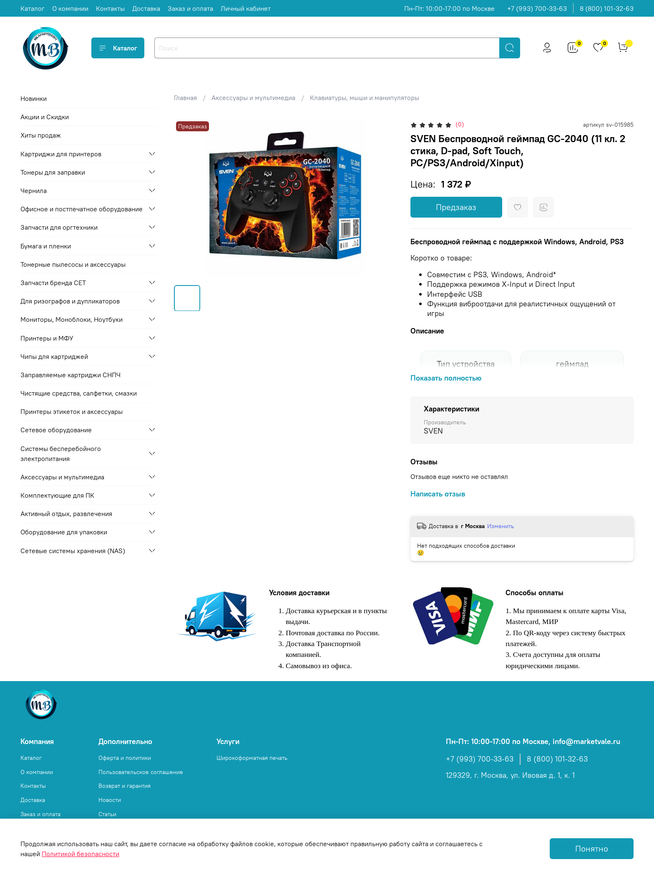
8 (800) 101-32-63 (607, 8)
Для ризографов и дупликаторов (70, 301)
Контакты (110, 8)
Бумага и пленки (45, 246)
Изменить (500, 526)
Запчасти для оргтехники (59, 227)
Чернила (33, 190)
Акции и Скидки (44, 117)
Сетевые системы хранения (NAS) (72, 550)
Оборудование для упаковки (63, 532)
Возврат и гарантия (124, 785)
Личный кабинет (246, 8)
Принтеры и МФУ (46, 338)
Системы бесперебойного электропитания (60, 453)
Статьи (107, 814)
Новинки (33, 98)
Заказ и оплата (190, 8)
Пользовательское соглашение (140, 772)
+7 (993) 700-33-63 (537, 8)
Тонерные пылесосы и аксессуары (73, 264)
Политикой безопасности (80, 853)
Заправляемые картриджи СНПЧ (70, 375)
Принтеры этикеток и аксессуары (71, 411)
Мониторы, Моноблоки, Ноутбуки (71, 319)
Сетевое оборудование (56, 430)
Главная (185, 97)
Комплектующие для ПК (57, 495)
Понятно (591, 848)
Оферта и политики (124, 758)
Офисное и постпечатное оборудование (81, 209)
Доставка (146, 8)
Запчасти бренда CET (53, 282)
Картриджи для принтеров (60, 154)
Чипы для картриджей (54, 356)
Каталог (32, 8)
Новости (109, 800)
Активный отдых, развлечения (66, 513)
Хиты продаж (40, 135)
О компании (70, 8)
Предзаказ (456, 207)
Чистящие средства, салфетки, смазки (78, 393)
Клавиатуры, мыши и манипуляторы (364, 97)
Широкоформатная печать (251, 758)
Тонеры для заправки (52, 172)
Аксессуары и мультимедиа (253, 97)
